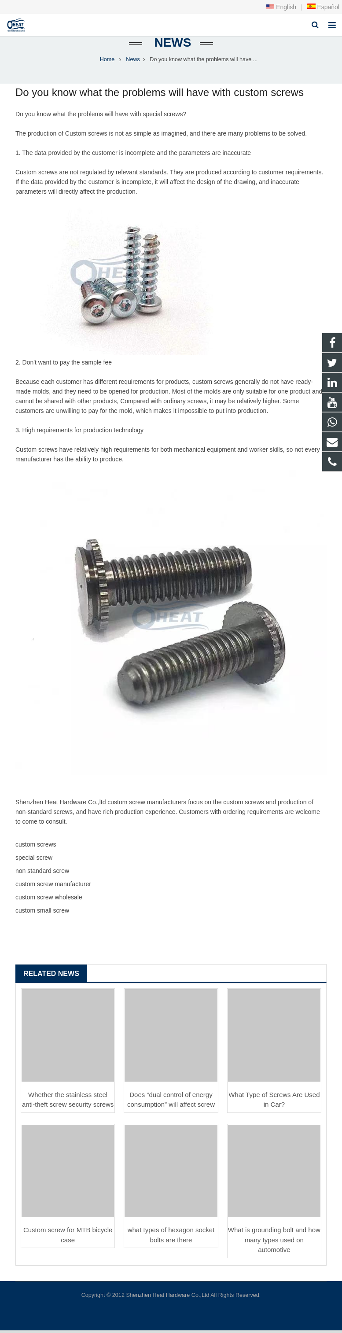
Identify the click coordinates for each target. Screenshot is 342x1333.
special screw (161, 116)
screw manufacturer (156, 804)
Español (323, 7)
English (281, 7)
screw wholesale (59, 899)
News (171, 45)
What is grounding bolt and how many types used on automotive (274, 1242)
